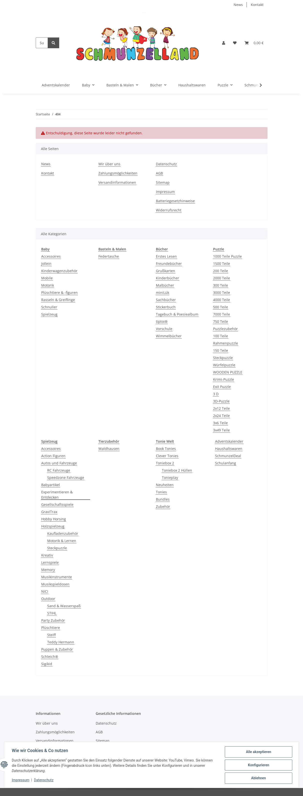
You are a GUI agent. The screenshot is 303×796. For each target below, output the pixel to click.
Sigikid (46, 663)
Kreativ (47, 555)
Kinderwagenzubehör (59, 270)
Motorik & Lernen (61, 540)
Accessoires (51, 256)
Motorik (47, 285)
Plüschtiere (50, 627)
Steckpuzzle (223, 357)
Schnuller (49, 307)
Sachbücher (166, 299)
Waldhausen (108, 448)
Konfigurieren (258, 765)
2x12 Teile (221, 408)
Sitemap (163, 182)
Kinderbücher (167, 278)
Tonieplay (170, 477)
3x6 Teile (220, 422)
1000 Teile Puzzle (227, 256)
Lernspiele (50, 562)
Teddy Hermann (60, 642)
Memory (48, 569)
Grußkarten (165, 270)
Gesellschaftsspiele (57, 504)
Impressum (21, 781)
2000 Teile (221, 278)
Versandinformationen (117, 182)
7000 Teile (221, 314)
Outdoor (48, 598)
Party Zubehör (53, 620)
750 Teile (220, 321)
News (238, 4)
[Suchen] (42, 42)
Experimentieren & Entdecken (57, 495)
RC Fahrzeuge (58, 470)
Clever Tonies (167, 455)
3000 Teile (221, 292)
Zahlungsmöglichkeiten (117, 173)
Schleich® (49, 656)
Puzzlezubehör (225, 328)
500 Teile (220, 307)
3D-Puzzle (221, 401)
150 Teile (220, 350)
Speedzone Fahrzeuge (65, 477)
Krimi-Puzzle (223, 379)
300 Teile (220, 285)
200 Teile (220, 270)
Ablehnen (258, 778)
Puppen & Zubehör (57, 649)
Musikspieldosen (55, 584)
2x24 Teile (221, 415)
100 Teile (220, 336)
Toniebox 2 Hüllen (177, 470)
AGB (159, 173)
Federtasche (108, 256)
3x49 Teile (221, 430)
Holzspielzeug (52, 526)
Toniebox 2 (165, 463)
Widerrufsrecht (168, 210)
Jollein (46, 263)
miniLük (162, 292)
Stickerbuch (166, 307)
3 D (216, 394)
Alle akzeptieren (258, 752)
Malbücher (165, 285)
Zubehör (163, 506)
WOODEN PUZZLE (227, 372)
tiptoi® (162, 321)
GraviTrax (49, 511)
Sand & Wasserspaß (64, 605)
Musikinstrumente (56, 577)
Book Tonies (166, 448)
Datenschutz (44, 781)
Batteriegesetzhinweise (175, 201)
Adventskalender (229, 441)
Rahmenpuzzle (225, 343)
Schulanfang (225, 463)
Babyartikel (50, 484)
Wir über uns (109, 164)
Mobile (47, 278)
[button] (223, 42)
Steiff (51, 634)
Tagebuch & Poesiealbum (177, 314)
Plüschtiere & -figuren (59, 292)
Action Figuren (53, 455)
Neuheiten (165, 484)
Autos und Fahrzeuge (59, 463)
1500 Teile (221, 263)
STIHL (51, 613)
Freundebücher (169, 263)
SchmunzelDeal (228, 455)
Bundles (163, 499)
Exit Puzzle (222, 386)
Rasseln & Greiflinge (58, 299)
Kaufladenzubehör (62, 533)
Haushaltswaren (228, 448)
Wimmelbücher (169, 336)
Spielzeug (49, 314)
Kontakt (257, 4)
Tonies (161, 492)
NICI (44, 591)
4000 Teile (221, 299)
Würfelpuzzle (224, 365)
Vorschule (164, 328)
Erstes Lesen (166, 256)
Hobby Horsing (53, 519)
